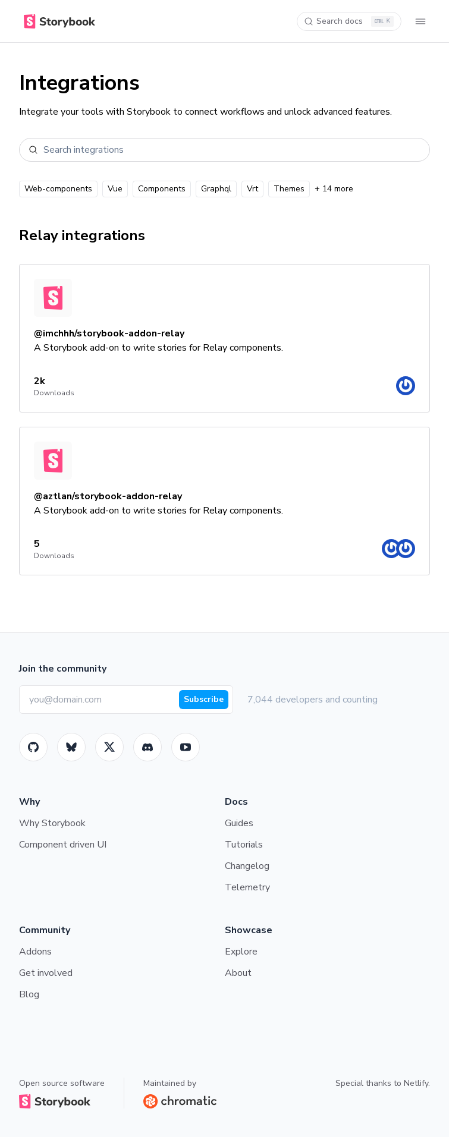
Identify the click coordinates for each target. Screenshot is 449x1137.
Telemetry (247, 887)
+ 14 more (334, 188)
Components (162, 188)
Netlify (416, 1083)
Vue (115, 188)
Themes (289, 188)
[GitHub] (33, 747)
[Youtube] (185, 747)
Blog (29, 994)
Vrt (252, 188)
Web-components (58, 188)
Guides (239, 823)
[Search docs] (349, 21)
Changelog (247, 866)
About (238, 972)
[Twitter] (109, 747)
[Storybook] (147, 747)
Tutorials (244, 844)
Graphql (216, 188)
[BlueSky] (71, 747)
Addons (35, 951)
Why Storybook (52, 823)
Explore (241, 951)
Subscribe (204, 699)
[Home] (57, 21)
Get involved (46, 972)
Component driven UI (62, 844)
